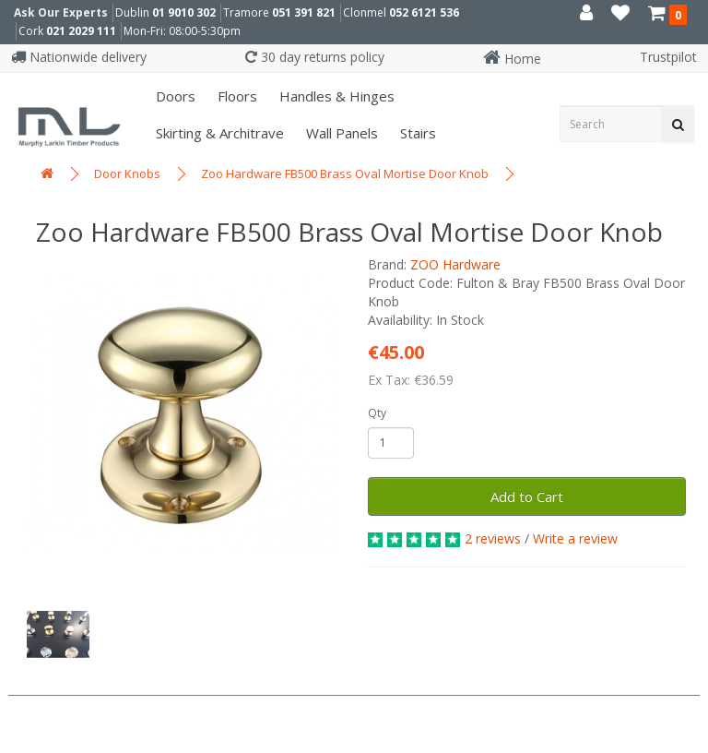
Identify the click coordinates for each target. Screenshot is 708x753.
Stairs (416, 133)
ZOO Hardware (455, 264)
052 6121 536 (424, 12)
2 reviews (493, 538)
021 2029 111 (81, 31)
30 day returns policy (314, 57)
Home (512, 58)
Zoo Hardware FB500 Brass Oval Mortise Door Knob (345, 173)
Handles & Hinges (335, 96)
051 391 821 (304, 12)
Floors (235, 96)
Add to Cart (526, 496)
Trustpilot (668, 57)
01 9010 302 (184, 12)
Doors (173, 96)
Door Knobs (127, 173)
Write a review (575, 538)
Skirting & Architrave (218, 133)
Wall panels (340, 133)
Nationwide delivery (79, 57)
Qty (377, 413)
